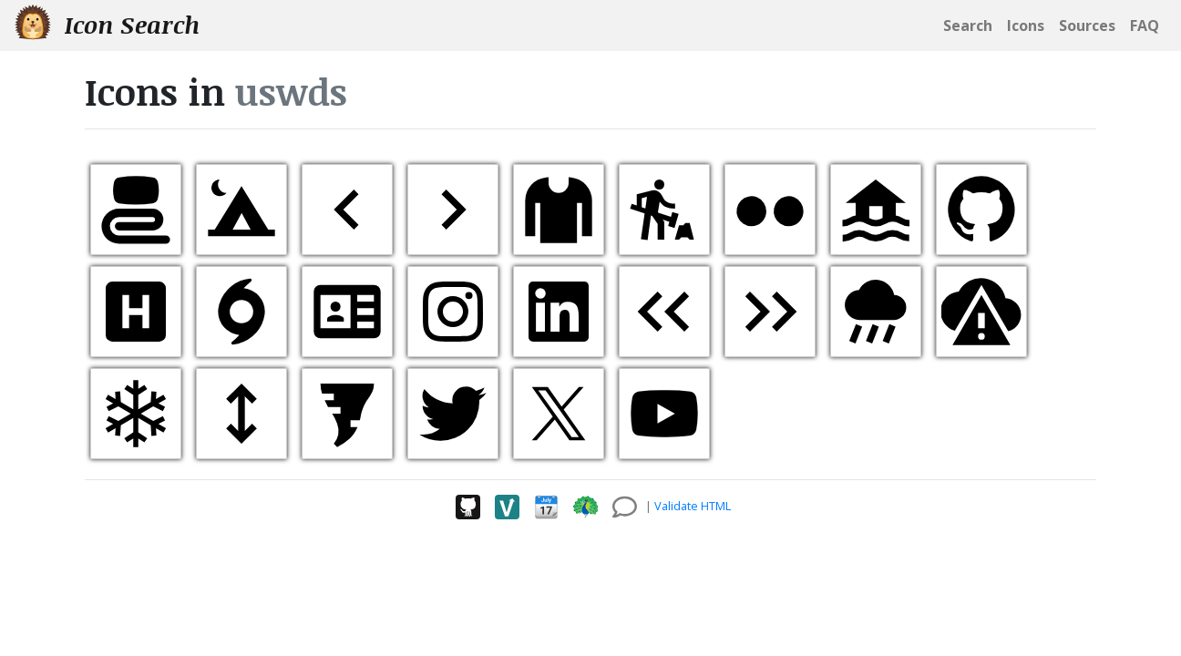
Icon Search (107, 24)
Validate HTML (692, 505)
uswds (291, 92)
